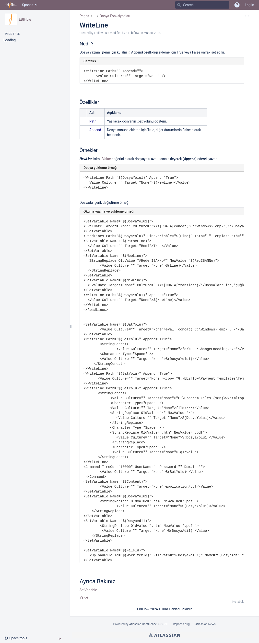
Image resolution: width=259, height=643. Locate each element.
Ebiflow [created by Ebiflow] (98, 33)
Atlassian (164, 635)
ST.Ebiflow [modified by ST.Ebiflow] (132, 33)
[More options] (247, 16)
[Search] (179, 5)
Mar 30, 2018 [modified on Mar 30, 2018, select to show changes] (152, 33)
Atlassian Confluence (143, 624)
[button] (18, 638)
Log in (249, 5)
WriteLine (94, 25)
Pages (84, 16)
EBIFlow (25, 19)
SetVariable (88, 590)
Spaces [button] (27, 5)
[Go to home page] (11, 5)
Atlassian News (205, 624)
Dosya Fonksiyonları (115, 16)
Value (106, 159)
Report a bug (181, 624)
